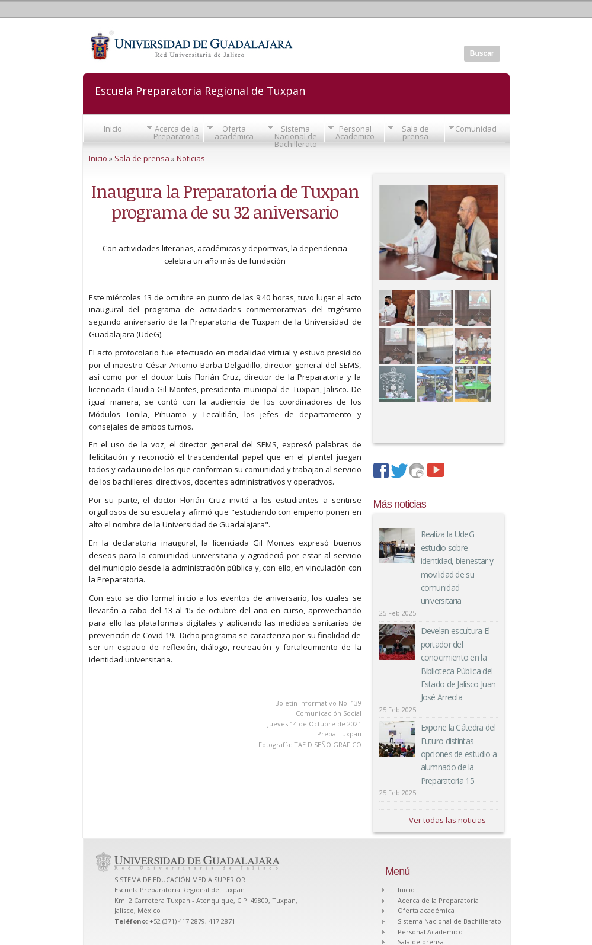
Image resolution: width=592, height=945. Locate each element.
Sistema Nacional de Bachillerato (295, 136)
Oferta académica (234, 132)
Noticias (191, 158)
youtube (435, 471)
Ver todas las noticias (447, 820)
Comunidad (476, 128)
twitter (400, 471)
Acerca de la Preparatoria (176, 132)
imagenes (418, 471)
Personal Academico (355, 132)
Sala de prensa (415, 132)
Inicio (113, 128)
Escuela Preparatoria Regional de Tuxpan (200, 90)
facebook (382, 471)
